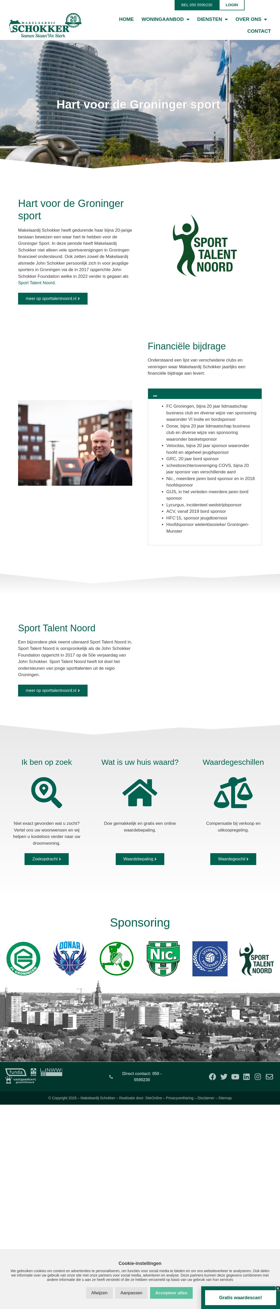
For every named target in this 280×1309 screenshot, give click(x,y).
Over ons (251, 19)
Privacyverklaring (180, 1098)
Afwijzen (99, 1292)
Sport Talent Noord (36, 282)
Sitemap (225, 1098)
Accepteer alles (171, 1292)
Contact (259, 31)
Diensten (212, 19)
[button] (205, 394)
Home (126, 19)
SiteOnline (153, 1098)
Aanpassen (131, 1292)
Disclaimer (206, 1098)
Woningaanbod (166, 19)
